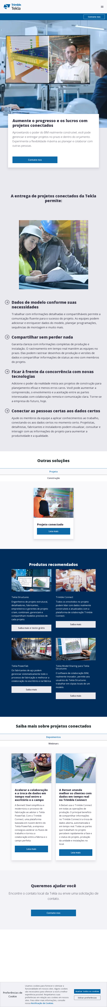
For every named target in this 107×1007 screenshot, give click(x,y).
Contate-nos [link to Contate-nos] (35, 159)
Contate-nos (94, 16)
